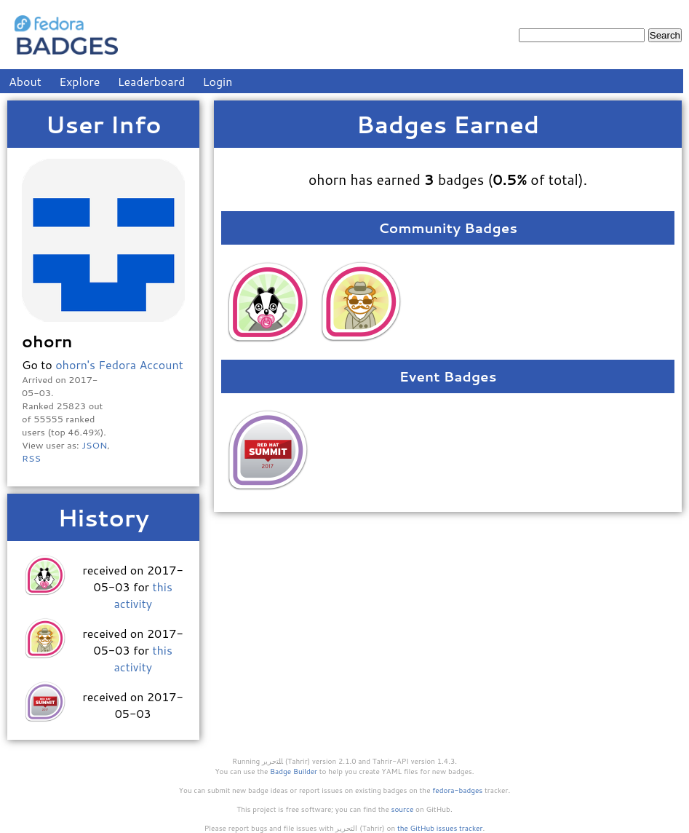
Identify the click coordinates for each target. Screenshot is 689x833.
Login (218, 81)
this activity (142, 595)
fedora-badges (457, 790)
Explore (79, 81)
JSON (94, 444)
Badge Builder (293, 771)
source (402, 809)
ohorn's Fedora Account (119, 364)
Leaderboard (152, 81)
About (25, 81)
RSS (31, 458)
